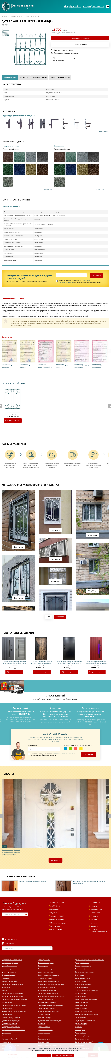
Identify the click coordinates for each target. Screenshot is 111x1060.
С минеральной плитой (9, 1024)
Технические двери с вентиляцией (86, 1000)
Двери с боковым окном (9, 951)
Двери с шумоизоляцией (46, 994)
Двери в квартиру (7, 1037)
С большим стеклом (81, 973)
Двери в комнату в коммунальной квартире (89, 945)
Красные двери (80, 1015)
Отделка (53, 898)
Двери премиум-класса (9, 1009)
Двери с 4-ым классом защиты (48, 967)
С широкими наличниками (47, 976)
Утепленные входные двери (11, 1003)
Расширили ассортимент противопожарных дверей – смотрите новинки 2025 (93, 837)
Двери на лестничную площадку (12, 970)
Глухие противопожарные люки (48, 997)
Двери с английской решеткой (48, 979)
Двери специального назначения (49, 1021)
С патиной (41, 1009)
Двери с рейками (7, 1040)
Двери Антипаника (81, 979)
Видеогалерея (96, 895)
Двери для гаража (44, 1018)
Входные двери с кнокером (47, 988)
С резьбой (78, 1012)
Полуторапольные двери (46, 954)
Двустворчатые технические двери (49, 1034)
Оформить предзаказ (80, 38)
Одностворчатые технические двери (50, 1006)
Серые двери (6, 973)
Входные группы (7, 988)
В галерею (60, 655)
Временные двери (8, 954)
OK (44, 1055)
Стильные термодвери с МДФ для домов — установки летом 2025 (67, 837)
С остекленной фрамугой (83, 970)
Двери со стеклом (44, 1012)
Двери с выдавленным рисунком (12, 979)
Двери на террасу (81, 994)
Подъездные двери (44, 1003)
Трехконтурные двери (45, 1037)
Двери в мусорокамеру (46, 957)
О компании (95, 888)
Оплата (93, 908)
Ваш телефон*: (32, 784)
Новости (94, 892)
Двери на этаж (6, 1018)
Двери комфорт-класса (9, 967)
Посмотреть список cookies (63, 1055)
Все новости (55, 846)
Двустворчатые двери (82, 1034)
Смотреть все (103, 131)
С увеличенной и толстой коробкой (86, 976)
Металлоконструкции (58, 908)
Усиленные (5, 976)
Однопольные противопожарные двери (51, 982)
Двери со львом (80, 982)
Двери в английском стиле (10, 1030)
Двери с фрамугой (81, 1009)
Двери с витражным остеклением (86, 985)
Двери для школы (44, 945)
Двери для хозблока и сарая (84, 957)
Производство (96, 898)
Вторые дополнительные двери (48, 960)
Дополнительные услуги (60, 77)
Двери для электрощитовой (11, 1012)
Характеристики (9, 77)
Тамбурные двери (44, 1000)
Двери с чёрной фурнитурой (11, 1006)
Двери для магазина (81, 1024)
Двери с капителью (81, 988)
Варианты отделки (39, 77)
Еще (48, 655)
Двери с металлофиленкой (84, 1027)
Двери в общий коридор (83, 1021)
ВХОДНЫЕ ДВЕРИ (57, 888)
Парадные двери (44, 1027)
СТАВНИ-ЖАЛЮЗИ (57, 902)
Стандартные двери (45, 963)
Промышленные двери (46, 948)
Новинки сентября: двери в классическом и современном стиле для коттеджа (39, 837)
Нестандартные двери (9, 960)
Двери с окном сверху (45, 985)
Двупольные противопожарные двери (50, 991)
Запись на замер (80, 44)
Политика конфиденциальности (99, 916)
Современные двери (45, 1040)
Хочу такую (18, 586)
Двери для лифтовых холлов (84, 954)
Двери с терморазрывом (10, 948)
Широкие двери (80, 1030)
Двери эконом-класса (45, 1015)
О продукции (55, 912)
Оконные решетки (57, 905)
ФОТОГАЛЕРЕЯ (56, 915)
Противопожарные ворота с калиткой (14, 997)
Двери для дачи (7, 994)
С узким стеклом (80, 967)
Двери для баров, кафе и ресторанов (14, 991)
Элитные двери (7, 1027)
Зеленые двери (7, 1000)
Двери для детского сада (83, 1040)
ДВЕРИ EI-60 (55, 892)
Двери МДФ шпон (81, 991)
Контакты (94, 912)
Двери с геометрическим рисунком (49, 1030)
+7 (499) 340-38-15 (93, 6)
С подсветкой (6, 1021)
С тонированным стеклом (46, 973)
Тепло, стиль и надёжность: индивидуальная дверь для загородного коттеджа (11, 837)
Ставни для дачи (80, 1003)
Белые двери (6, 963)
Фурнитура (24, 77)
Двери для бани (80, 1018)
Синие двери (79, 960)
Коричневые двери (44, 1024)
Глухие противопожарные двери (12, 982)
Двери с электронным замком (85, 1037)
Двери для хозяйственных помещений (14, 985)
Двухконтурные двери (9, 957)
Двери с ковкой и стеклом (83, 1043)
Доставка (94, 902)
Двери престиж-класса (82, 963)
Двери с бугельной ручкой (83, 997)
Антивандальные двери (83, 951)
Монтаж (94, 905)
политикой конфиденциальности (64, 792)
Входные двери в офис (46, 1043)
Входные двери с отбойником (85, 1006)
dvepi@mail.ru (9, 929)
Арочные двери (7, 1034)
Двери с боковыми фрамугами (12, 945)
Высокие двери (43, 951)
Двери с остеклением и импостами (13, 1015)
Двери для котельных (82, 948)
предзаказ (18, 420)
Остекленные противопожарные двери (51, 970)
